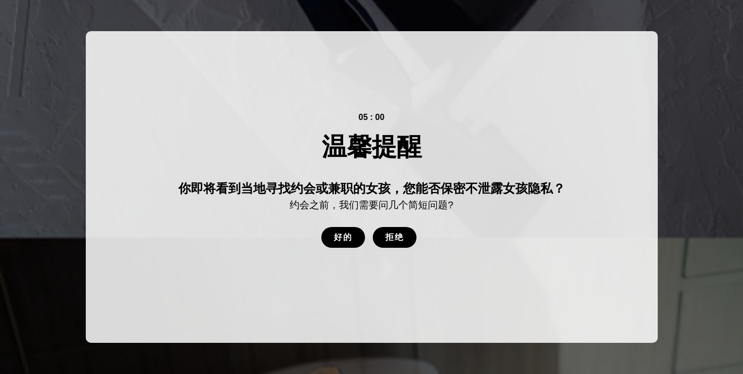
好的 (343, 237)
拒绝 (394, 237)
